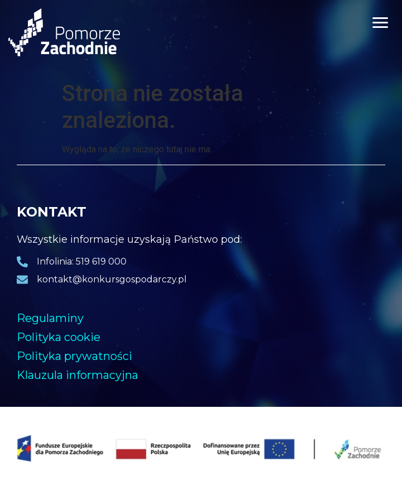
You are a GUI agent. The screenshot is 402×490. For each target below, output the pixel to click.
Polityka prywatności (74, 356)
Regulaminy (50, 318)
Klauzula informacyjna (77, 375)
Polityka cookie (58, 337)
